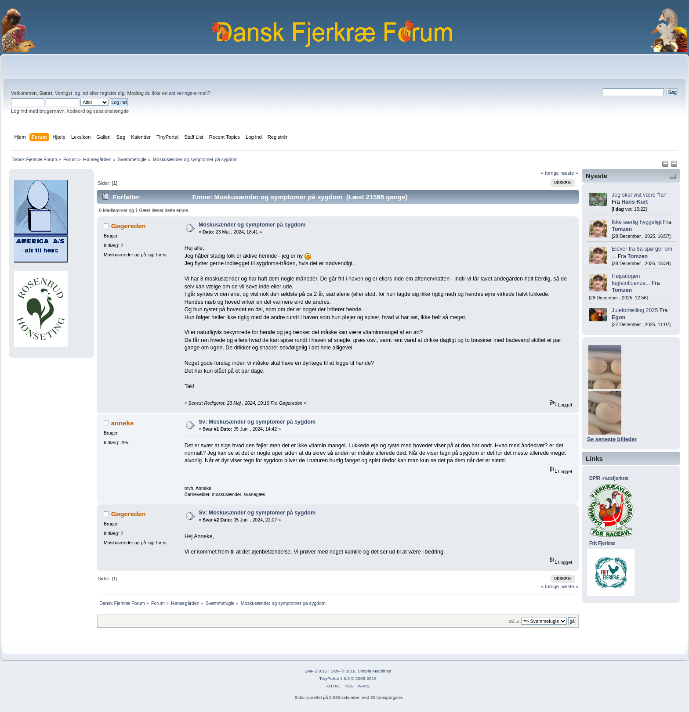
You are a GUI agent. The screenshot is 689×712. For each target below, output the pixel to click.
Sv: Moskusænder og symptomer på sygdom (257, 422)
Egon (618, 317)
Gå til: (514, 621)
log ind (80, 93)
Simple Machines (374, 671)
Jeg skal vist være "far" (639, 195)
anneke (122, 423)
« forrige (550, 173)
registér (108, 93)
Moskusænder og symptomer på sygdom (252, 225)
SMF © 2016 (343, 671)
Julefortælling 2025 (635, 310)
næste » (569, 173)
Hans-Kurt (634, 202)
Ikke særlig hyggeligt (637, 222)
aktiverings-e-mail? (189, 93)
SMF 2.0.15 (316, 671)
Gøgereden (128, 226)
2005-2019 (366, 678)
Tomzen (622, 229)
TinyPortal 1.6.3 (334, 678)
